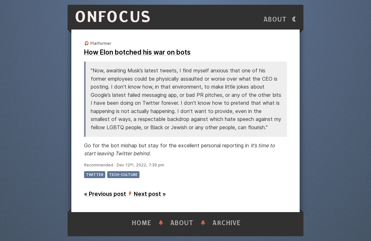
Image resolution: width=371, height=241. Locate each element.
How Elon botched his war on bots (137, 52)
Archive (226, 223)
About (275, 19)
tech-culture (123, 174)
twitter (94, 174)
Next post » (150, 194)
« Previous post (105, 194)
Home (142, 223)
